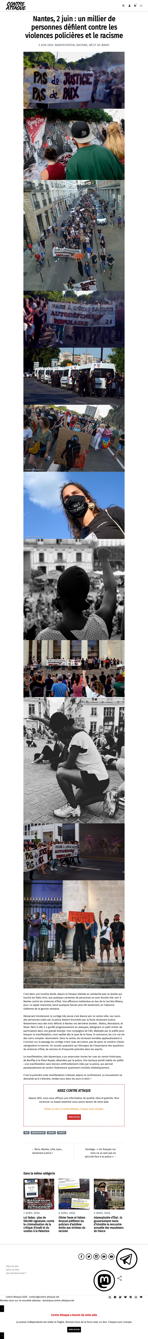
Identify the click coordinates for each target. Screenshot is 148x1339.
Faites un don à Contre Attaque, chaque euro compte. (74, 1108)
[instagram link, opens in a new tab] (136, 1296)
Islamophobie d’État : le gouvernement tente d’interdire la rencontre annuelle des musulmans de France (109, 1224)
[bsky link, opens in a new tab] (125, 1296)
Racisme (81, 45)
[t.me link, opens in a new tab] (115, 1296)
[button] (123, 5)
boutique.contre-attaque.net (58, 1300)
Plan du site (12, 1266)
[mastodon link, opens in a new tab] (120, 1296)
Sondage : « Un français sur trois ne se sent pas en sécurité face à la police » (100, 1153)
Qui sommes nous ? (16, 1273)
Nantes (51, 1133)
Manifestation (65, 45)
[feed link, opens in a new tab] (110, 1296)
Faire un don (12, 1269)
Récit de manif (99, 45)
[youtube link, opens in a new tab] (141, 1296)
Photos (61, 1133)
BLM (26, 1133)
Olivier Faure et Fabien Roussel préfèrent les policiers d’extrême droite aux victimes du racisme (72, 1224)
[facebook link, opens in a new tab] (131, 1296)
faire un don (74, 1117)
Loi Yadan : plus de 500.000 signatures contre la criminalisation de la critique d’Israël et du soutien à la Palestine (38, 1224)
